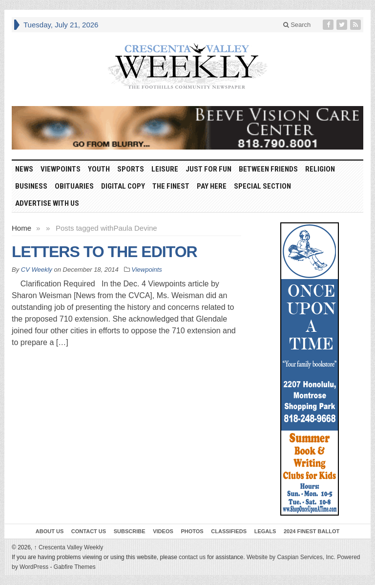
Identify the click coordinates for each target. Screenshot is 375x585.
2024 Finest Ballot (311, 531)
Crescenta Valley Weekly (69, 547)
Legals (265, 531)
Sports (130, 169)
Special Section (262, 186)
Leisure (164, 169)
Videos (163, 531)
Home (21, 228)
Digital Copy (123, 186)
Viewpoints (61, 169)
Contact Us (88, 531)
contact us (192, 557)
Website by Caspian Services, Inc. (291, 557)
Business (31, 186)
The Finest (170, 186)
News (24, 169)
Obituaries (74, 186)
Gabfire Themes (75, 566)
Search (297, 24)
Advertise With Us (47, 203)
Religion (320, 169)
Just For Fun (208, 169)
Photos (192, 531)
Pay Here (212, 186)
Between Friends (268, 169)
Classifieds (229, 531)
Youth (99, 169)
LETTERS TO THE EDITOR (104, 251)
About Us (49, 531)
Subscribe (130, 531)
